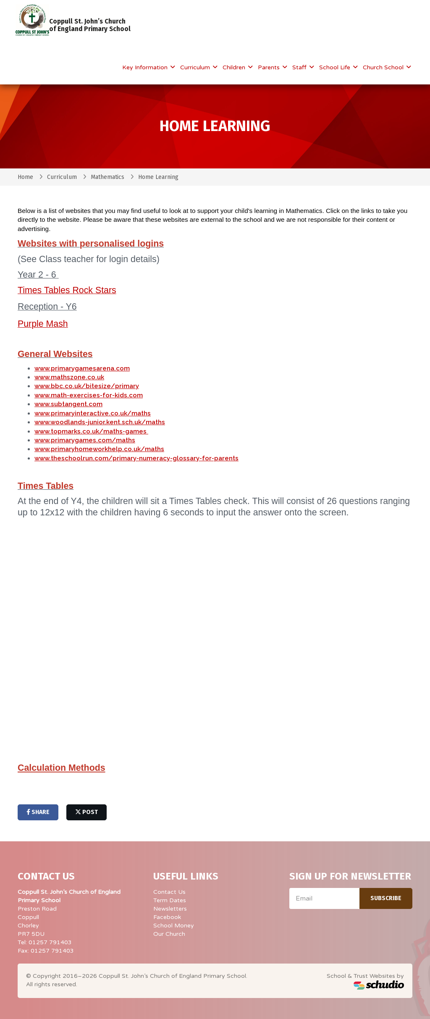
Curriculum (196, 67)
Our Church (169, 934)
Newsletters (170, 908)
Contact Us (169, 892)
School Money (173, 925)
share (38, 812)
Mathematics (107, 177)
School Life (335, 67)
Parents (269, 67)
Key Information (145, 67)
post (86, 812)
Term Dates (169, 900)
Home (25, 177)
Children (235, 67)
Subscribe (385, 898)
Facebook (167, 917)
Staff (300, 67)
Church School (384, 67)
